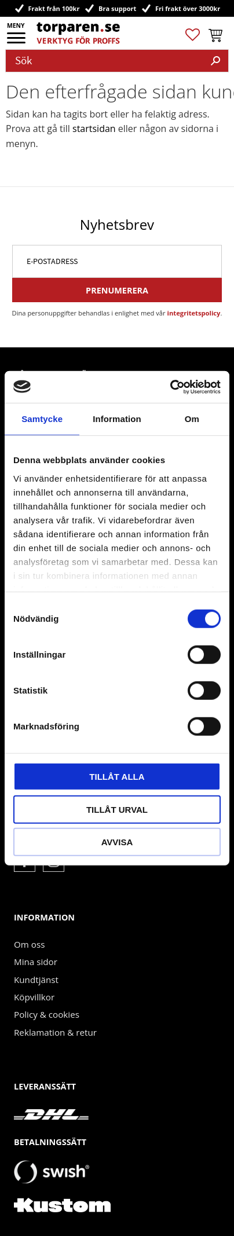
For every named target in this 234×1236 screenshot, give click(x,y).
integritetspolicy (194, 313)
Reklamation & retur (55, 1032)
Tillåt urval (117, 809)
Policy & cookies (46, 1014)
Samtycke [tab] (42, 419)
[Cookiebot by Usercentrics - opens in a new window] (170, 386)
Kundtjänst (36, 979)
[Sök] (215, 61)
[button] (17, 41)
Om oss (29, 944)
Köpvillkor (34, 997)
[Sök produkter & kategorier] (104, 61)
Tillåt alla (116, 777)
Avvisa (117, 842)
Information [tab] (117, 419)
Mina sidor (35, 961)
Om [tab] (192, 419)
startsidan (94, 128)
